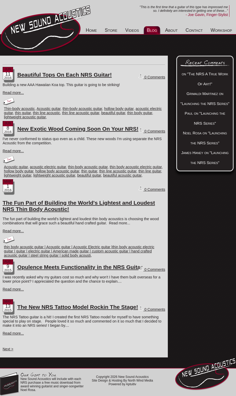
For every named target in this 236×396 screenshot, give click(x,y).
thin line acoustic (46, 113)
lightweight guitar (17, 175)
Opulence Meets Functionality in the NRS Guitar (79, 267)
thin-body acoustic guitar (82, 109)
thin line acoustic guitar (80, 113)
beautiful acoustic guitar (122, 175)
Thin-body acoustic (19, 109)
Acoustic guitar (49, 109)
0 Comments (151, 76)
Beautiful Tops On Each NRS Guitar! (64, 75)
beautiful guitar (113, 113)
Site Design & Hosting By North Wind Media (122, 380)
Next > (8, 349)
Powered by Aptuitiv (122, 384)
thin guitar (23, 113)
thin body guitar (139, 113)
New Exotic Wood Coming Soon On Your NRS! (77, 129)
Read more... (13, 93)
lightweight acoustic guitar (25, 117)
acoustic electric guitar (48, 167)
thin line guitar (149, 171)
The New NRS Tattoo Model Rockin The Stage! (77, 307)
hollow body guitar (118, 109)
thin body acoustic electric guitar (136, 167)
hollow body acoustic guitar (57, 171)
